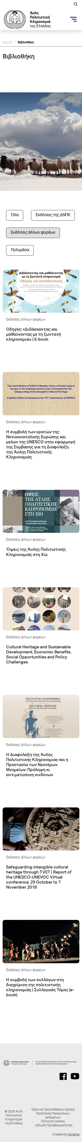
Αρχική (7, 42)
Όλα (15, 215)
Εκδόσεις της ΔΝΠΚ (53, 215)
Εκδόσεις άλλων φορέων (33, 233)
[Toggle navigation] (73, 19)
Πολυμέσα (20, 250)
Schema (73, 1134)
